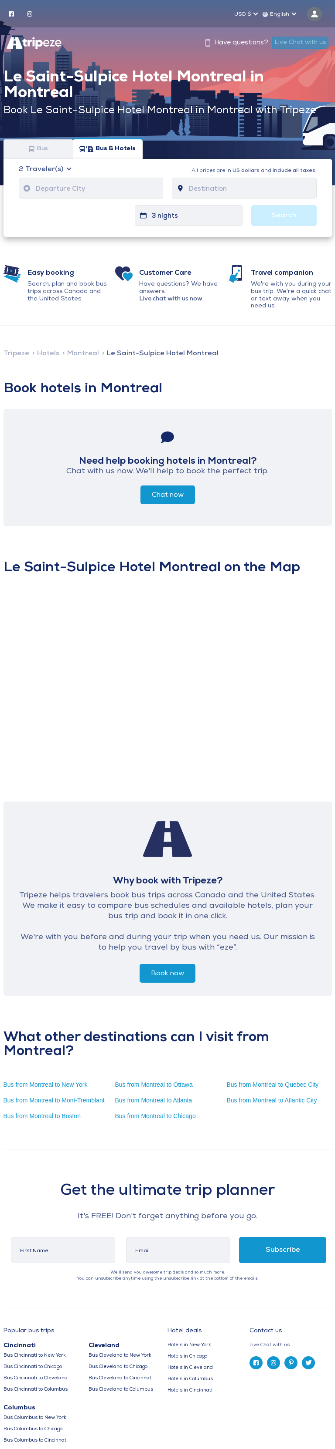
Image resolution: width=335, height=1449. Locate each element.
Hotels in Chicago (187, 1356)
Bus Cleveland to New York (120, 1355)
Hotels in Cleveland (190, 1367)
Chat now (168, 495)
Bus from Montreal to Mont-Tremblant (54, 1100)
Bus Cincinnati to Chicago (32, 1367)
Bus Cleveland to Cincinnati (121, 1378)
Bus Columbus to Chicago (32, 1429)
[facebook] (11, 13)
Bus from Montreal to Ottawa (153, 1084)
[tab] (291, 1345)
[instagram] (29, 13)
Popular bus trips (28, 1331)
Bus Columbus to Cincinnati (35, 1440)
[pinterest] (290, 1362)
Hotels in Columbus (190, 1379)
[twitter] (308, 1362)
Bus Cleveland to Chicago (118, 1367)
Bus (38, 149)
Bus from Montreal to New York (45, 1084)
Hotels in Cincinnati (190, 1390)
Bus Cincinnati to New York (34, 1355)
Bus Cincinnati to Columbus (35, 1389)
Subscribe (283, 1250)
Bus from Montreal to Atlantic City (271, 1100)
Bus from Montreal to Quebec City (272, 1084)
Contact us (266, 1331)
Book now (167, 973)
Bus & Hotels (107, 149)
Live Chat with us (300, 42)
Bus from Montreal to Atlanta (153, 1100)
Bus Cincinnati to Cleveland (35, 1378)
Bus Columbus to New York (34, 1417)
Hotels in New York (189, 1345)
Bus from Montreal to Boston (42, 1115)
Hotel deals (185, 1331)
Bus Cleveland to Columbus (121, 1389)
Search (284, 215)
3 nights (165, 216)
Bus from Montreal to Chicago (155, 1115)
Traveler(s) (42, 169)
